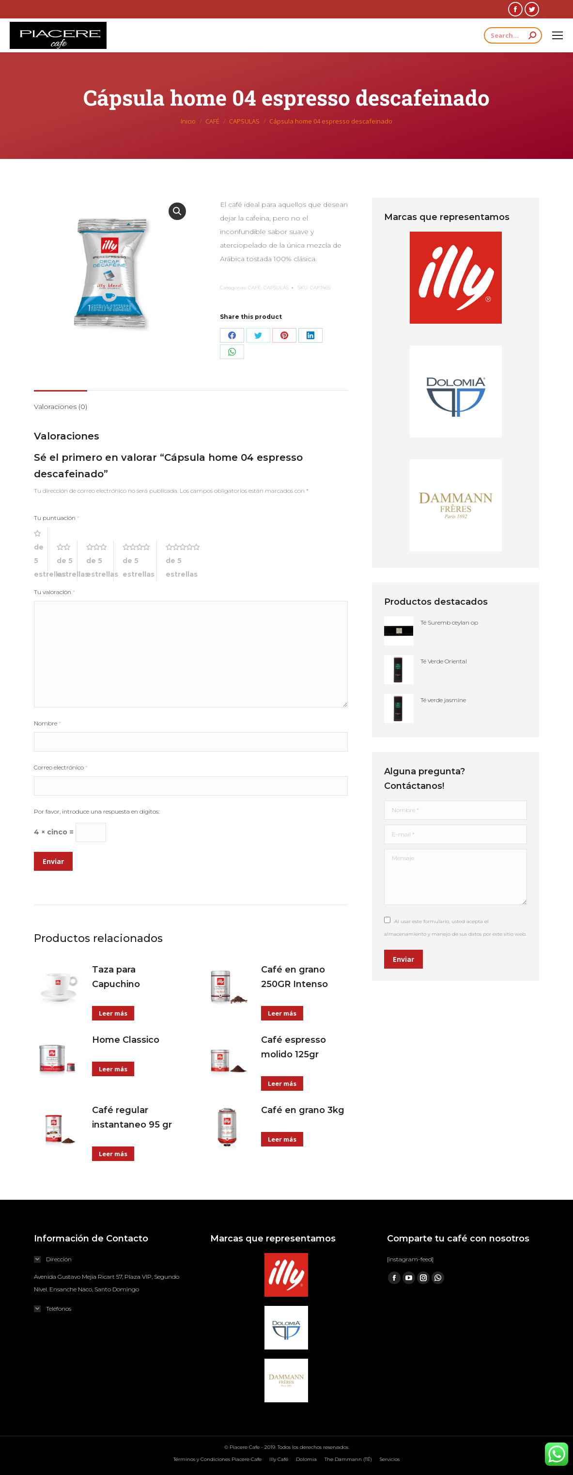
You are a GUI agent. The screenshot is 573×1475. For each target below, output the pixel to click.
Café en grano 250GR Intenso (294, 976)
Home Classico (125, 1040)
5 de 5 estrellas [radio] (186, 561)
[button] (177, 211)
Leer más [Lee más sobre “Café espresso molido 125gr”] (282, 1083)
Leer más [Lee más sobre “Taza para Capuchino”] (113, 1013)
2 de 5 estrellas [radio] (67, 561)
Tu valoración (54, 592)
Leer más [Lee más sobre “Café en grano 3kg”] (282, 1139)
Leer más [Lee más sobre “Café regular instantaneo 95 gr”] (113, 1153)
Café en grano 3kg (302, 1110)
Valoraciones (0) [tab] (60, 406)
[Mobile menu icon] (557, 35)
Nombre (47, 723)
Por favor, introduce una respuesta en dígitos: (96, 811)
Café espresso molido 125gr (293, 1047)
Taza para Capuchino (116, 976)
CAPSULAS (276, 287)
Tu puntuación (56, 517)
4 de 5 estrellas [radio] (140, 561)
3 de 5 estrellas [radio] (100, 561)
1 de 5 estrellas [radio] (41, 554)
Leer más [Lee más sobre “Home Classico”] (113, 1069)
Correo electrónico (61, 767)
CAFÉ (254, 287)
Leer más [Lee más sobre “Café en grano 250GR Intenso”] (282, 1013)
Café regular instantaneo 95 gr (132, 1117)
